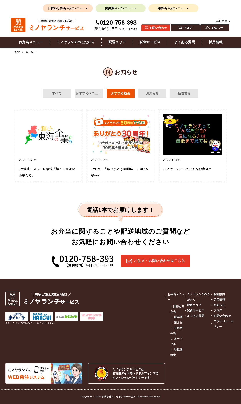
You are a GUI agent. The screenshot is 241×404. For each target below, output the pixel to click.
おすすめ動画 (120, 93)
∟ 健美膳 (176, 317)
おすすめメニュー (89, 93)
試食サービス (150, 42)
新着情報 (184, 93)
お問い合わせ (158, 27)
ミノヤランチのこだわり (76, 42)
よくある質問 (184, 42)
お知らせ (217, 27)
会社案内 (222, 21)
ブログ (187, 27)
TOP (17, 52)
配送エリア (117, 42)
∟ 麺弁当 (176, 322)
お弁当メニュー (31, 42)
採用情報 (216, 42)
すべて (57, 93)
